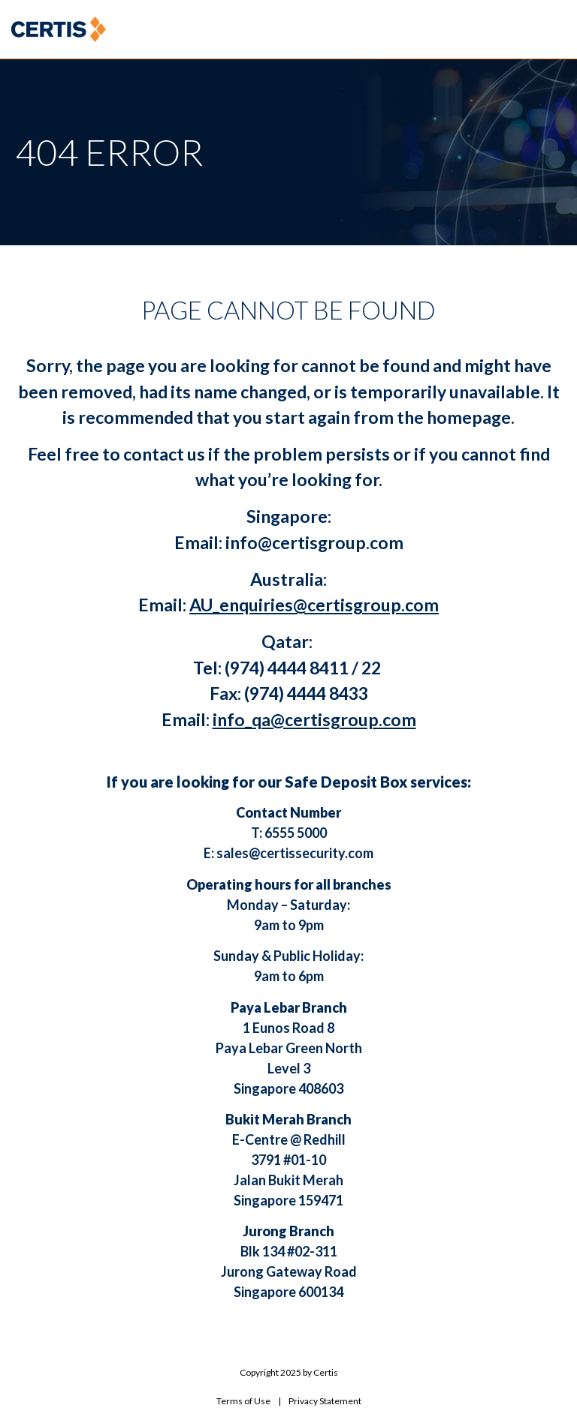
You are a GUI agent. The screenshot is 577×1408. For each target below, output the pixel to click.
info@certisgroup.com (314, 542)
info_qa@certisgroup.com (314, 719)
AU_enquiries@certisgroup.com (314, 604)
